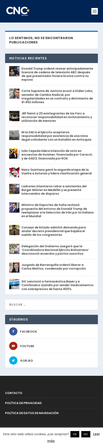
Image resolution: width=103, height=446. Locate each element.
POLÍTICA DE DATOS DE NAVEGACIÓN (32, 413)
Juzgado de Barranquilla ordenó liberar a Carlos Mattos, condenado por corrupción (54, 267)
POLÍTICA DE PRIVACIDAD (23, 403)
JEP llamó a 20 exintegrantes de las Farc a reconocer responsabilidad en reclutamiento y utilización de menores (57, 117)
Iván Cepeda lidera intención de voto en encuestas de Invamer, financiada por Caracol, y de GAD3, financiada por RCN (57, 154)
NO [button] (86, 434)
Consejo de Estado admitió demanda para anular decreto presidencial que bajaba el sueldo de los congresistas (54, 231)
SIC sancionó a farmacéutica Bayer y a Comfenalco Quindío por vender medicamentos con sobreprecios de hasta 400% (58, 285)
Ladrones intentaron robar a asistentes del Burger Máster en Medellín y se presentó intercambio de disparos (54, 190)
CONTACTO (13, 393)
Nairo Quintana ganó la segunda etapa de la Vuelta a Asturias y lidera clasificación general (57, 171)
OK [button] (75, 434)
